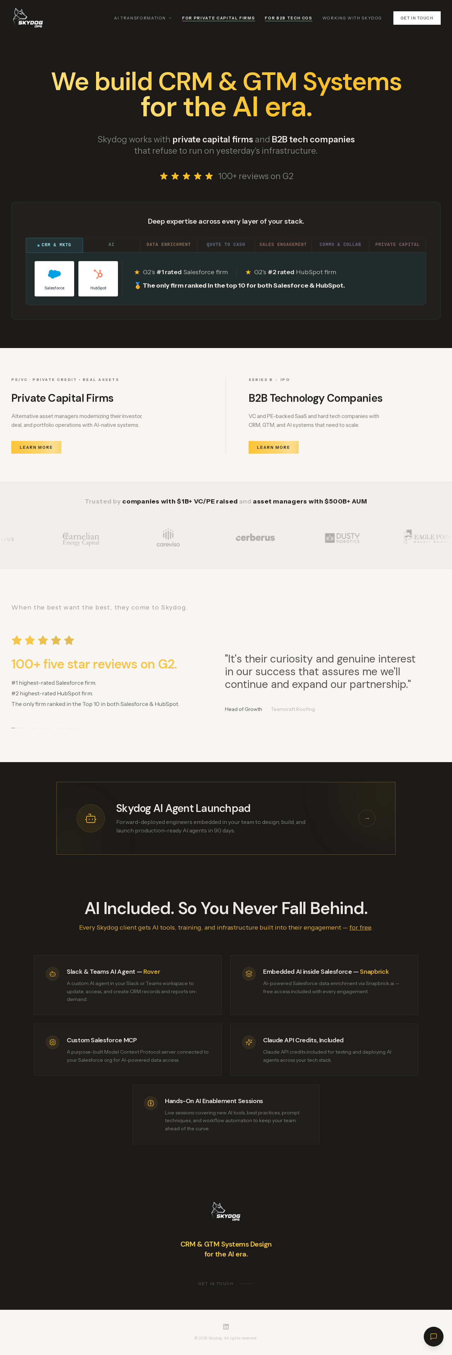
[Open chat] (434, 1337)
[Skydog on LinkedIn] (226, 1327)
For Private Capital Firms (218, 18)
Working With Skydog (352, 18)
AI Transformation (143, 18)
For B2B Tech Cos (288, 18)
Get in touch (417, 18)
